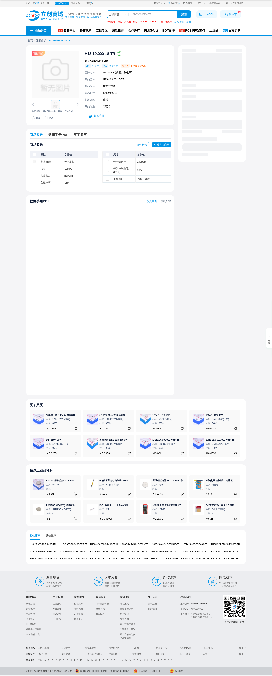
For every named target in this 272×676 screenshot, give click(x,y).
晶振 (205, 654)
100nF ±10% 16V (214, 415)
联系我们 (152, 609)
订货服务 (78, 603)
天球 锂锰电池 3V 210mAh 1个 (167, 480)
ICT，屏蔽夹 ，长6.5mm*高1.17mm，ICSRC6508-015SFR (128, 505)
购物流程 (30, 609)
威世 (135, 21)
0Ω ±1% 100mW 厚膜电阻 (112, 415)
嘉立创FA (208, 648)
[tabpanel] (136, 553)
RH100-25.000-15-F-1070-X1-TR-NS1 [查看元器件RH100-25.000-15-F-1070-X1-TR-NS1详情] (48, 558)
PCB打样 (42, 654)
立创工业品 (90, 648)
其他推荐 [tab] (51, 535)
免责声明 (124, 619)
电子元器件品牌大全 (95, 654)
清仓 (188, 21)
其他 (40, 660)
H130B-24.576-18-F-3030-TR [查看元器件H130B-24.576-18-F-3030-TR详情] (225, 544)
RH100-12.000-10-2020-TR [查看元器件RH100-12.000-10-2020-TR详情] (103, 551)
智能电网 (136, 654)
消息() (89, 3)
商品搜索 (30, 614)
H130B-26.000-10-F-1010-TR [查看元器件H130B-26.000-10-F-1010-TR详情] (44, 551)
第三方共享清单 (127, 624)
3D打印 (135, 648)
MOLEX (143, 21)
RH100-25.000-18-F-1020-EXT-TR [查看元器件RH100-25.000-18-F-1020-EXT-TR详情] (107, 558)
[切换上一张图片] (34, 104)
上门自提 (57, 619)
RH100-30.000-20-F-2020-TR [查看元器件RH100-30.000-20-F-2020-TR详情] (195, 558)
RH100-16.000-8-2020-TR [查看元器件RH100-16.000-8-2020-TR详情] (163, 551)
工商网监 (142, 671)
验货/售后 (100, 609)
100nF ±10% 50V (161, 415)
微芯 (120, 21)
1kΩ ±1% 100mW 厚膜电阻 (165, 440)
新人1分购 (179, 21)
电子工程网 (185, 654)
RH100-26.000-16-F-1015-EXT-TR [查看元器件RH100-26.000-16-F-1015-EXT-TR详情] (137, 558)
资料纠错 (142, 144)
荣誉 (161, 21)
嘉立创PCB (185, 648)
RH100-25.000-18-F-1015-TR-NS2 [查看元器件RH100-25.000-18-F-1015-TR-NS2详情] (77, 558)
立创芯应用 (43, 648)
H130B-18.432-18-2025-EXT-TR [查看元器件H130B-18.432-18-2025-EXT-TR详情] (166, 544)
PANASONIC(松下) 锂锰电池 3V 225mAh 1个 (68, 505)
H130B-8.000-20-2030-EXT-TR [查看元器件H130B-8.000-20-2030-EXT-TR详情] (75, 551)
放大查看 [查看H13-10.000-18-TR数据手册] (152, 201)
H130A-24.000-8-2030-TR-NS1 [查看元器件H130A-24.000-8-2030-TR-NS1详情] (105, 544)
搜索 (184, 14)
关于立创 (152, 603)
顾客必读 (30, 603)
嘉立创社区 (114, 648)
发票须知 (57, 609)
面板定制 (65, 648)
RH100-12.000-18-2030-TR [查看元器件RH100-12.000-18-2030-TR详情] (133, 551)
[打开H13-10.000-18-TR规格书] (96, 115)
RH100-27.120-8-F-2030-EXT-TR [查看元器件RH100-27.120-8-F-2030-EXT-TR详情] (167, 558)
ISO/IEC (156, 671)
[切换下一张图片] (76, 104)
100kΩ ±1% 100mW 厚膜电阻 (61, 415)
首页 (30, 40)
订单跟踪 (78, 614)
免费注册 (44, 3)
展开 (242, 648)
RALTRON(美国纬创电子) (117, 72)
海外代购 (78, 609)
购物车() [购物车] (174, 3)
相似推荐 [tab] (35, 535)
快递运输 (57, 614)
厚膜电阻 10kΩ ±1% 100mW (113, 440)
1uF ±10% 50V (53, 440)
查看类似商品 (161, 144)
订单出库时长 (102, 603)
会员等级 (30, 619)
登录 (37, 3)
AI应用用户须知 (127, 629)
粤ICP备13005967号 (120, 671)
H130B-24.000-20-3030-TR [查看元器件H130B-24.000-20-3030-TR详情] (194, 544)
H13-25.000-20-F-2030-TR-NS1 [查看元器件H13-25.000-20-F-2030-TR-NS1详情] (45, 544)
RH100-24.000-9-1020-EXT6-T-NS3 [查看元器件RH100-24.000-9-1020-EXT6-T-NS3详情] (228, 551)
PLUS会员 (31, 624)
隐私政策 (124, 603)
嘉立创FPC (161, 648)
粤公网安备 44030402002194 (94, 671)
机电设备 (160, 654)
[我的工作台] (62, 3)
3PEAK (153, 21)
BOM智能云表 (33, 634)
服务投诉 (100, 614)
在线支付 (57, 603)
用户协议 (124, 614)
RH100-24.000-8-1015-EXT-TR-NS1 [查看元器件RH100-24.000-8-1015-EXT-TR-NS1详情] (198, 551)
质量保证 (78, 619)
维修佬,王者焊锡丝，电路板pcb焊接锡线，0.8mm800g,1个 (235, 480)
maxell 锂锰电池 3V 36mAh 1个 (62, 480)
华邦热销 (111, 21)
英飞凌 (127, 21)
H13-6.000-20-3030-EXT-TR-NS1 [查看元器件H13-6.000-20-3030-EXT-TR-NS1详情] (76, 544)
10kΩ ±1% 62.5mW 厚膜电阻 (220, 440)
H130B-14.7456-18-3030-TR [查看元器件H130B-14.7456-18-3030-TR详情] (134, 544)
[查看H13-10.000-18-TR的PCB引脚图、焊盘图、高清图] (55, 74)
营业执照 (179, 671)
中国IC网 (113, 654)
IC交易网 (65, 654)
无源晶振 (41, 40)
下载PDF (166, 201)
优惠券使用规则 (33, 629)
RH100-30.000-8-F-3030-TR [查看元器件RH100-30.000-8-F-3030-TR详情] (225, 558)
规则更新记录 (126, 609)
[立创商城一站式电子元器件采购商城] (63, 15)
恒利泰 (169, 21)
